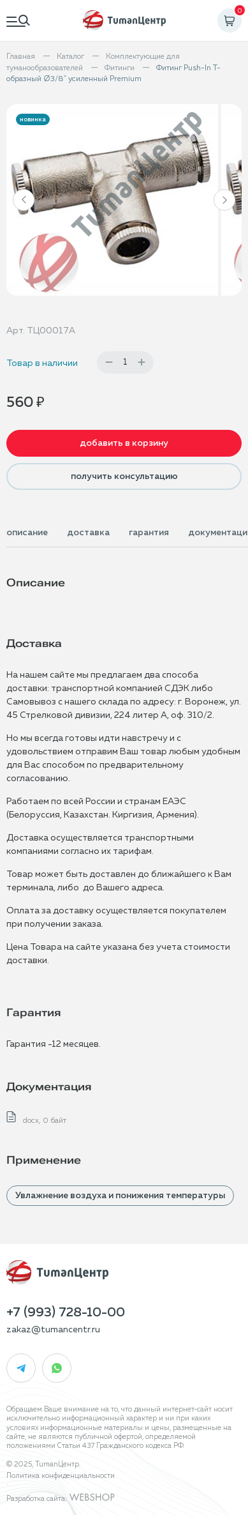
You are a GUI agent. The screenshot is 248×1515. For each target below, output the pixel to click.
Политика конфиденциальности (60, 1475)
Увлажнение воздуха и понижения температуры (120, 1195)
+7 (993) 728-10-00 (65, 1312)
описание (27, 532)
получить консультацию (124, 476)
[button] (23, 200)
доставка (88, 532)
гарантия (149, 532)
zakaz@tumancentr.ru (53, 1329)
